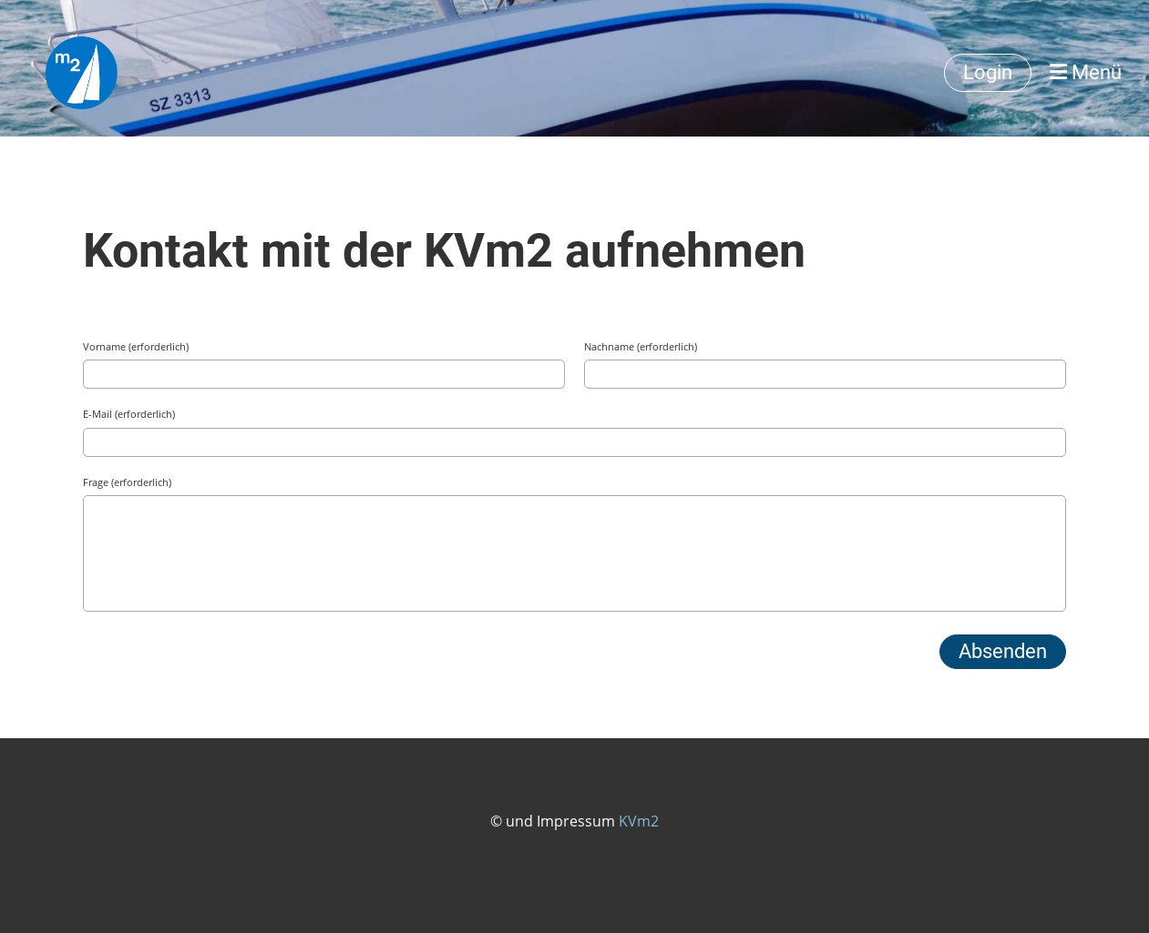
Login (987, 72)
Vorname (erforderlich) (136, 346)
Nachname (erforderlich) (640, 346)
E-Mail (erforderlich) (129, 414)
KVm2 (639, 821)
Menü (1086, 72)
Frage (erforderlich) (127, 482)
